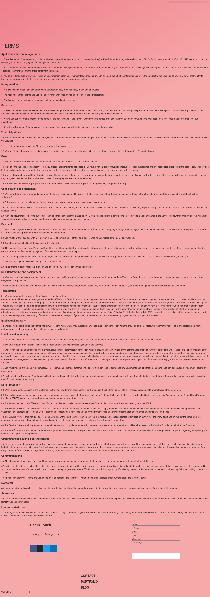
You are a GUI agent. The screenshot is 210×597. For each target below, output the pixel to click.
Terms (25, 592)
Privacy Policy (38, 592)
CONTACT (88, 576)
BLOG (85, 587)
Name (135, 524)
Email (134, 532)
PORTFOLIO (89, 581)
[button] (189, 2)
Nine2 (15, 592)
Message (136, 539)
